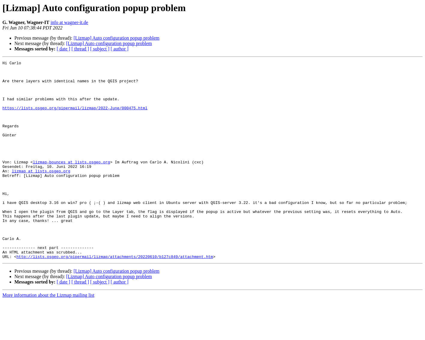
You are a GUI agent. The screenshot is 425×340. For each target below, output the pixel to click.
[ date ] (63, 48)
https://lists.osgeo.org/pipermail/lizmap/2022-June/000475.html (75, 117)
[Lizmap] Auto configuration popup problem (116, 38)
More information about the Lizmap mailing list (48, 334)
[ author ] (120, 48)
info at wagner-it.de (69, 22)
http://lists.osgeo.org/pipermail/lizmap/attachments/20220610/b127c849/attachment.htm (114, 296)
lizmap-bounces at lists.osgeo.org (71, 182)
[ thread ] (80, 48)
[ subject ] (99, 48)
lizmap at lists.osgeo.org (41, 193)
